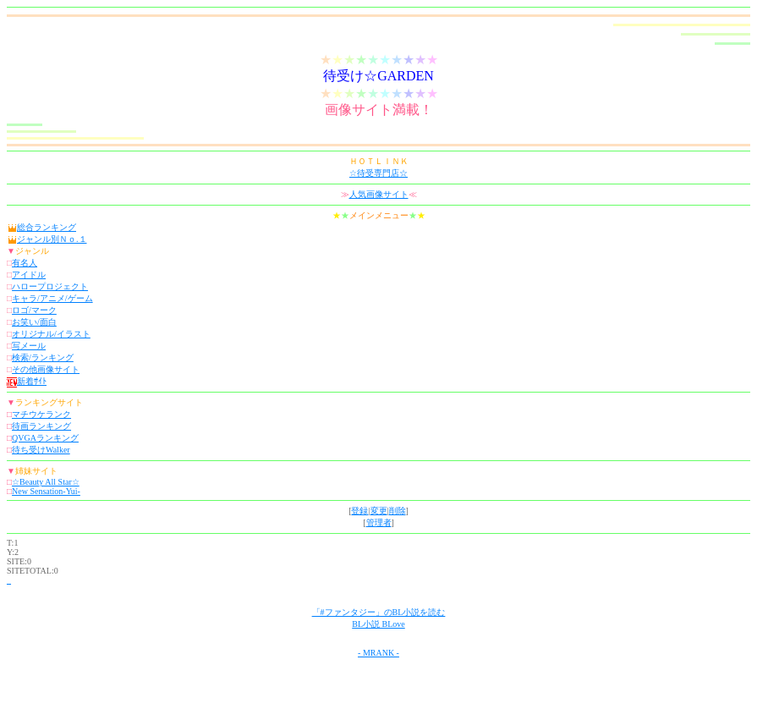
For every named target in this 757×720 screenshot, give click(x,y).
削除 (397, 510)
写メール (29, 345)
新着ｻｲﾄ (27, 381)
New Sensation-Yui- (46, 491)
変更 (378, 510)
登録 (359, 510)
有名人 (24, 262)
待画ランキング (41, 426)
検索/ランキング (43, 357)
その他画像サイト (46, 369)
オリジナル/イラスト (51, 333)
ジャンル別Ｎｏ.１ (52, 239)
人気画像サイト (379, 194)
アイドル (29, 274)
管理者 (379, 522)
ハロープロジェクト (50, 286)
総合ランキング (46, 227)
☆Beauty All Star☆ (46, 481)
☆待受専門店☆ (378, 173)
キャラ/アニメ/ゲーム (52, 298)
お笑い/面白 (34, 322)
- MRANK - (378, 652)
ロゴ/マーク (34, 310)
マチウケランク (41, 414)
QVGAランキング (45, 437)
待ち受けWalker (41, 449)
